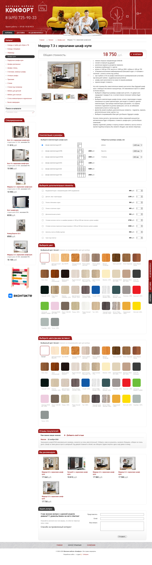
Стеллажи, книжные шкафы (16, 72)
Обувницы (10, 53)
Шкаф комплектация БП (53, 145)
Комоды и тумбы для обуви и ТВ (18, 45)
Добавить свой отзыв (75, 435)
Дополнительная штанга (53, 214)
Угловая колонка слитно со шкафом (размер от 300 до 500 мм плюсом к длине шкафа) (72, 220)
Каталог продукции (74, 545)
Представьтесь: (92, 514)
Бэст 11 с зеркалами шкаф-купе (18, 140)
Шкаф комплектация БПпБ (54, 157)
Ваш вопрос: (93, 523)
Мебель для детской (14, 91)
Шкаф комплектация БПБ (53, 151)
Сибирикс (85, 554)
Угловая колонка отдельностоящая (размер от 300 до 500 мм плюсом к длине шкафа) (72, 226)
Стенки (9, 83)
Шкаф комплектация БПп (53, 163)
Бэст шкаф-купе (13, 210)
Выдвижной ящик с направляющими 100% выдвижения (62, 190)
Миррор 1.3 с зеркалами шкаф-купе (19, 255)
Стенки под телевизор (14, 87)
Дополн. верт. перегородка (54, 196)
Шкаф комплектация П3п (53, 175)
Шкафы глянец (12, 68)
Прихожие (10, 79)
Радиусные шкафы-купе (15, 60)
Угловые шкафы (12, 75)
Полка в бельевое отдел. (53, 202)
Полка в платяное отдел (53, 208)
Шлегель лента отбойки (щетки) (55, 232)
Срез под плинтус (51, 238)
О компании (91, 545)
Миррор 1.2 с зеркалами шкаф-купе (19, 187)
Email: (96, 518)
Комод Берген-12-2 (13, 233)
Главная (59, 545)
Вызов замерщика (13, 102)
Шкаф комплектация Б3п (53, 169)
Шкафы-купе (11, 56)
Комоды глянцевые (13, 49)
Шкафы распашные (13, 64)
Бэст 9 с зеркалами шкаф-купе (18, 163)
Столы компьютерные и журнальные (19, 98)
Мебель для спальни (14, 95)
